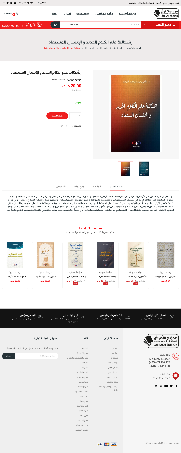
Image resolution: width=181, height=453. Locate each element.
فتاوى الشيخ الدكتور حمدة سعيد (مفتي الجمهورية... (45, 276)
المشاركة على (66, 126)
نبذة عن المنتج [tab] (117, 186)
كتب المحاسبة (82, 406)
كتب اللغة (84, 396)
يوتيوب (166, 385)
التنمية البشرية (82, 372)
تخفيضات (114, 358)
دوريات (85, 362)
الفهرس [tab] (60, 186)
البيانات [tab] (97, 186)
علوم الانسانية (82, 353)
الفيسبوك (176, 385)
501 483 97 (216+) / (26, 26)
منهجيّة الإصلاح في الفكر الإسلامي (105, 276)
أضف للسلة (57, 116)
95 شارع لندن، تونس (161, 377)
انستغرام (161, 385)
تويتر (171, 385)
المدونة (85, 367)
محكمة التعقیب (81, 430)
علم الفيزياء (83, 382)
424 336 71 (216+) (10, 26)
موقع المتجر (26, 2)
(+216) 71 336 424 (159, 362)
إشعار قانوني (113, 367)
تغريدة (61, 126)
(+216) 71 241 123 (160, 365)
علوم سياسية (82, 377)
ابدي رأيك (79, 186)
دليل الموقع (113, 372)
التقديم (115, 348)
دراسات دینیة (15, 272)
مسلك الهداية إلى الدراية (75, 276)
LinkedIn (156, 385)
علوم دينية (84, 401)
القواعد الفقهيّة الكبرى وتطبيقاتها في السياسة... (15, 276)
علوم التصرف (83, 420)
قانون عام (84, 415)
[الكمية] (77, 115)
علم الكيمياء (83, 411)
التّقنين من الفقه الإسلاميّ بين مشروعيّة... (135, 276)
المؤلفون (114, 353)
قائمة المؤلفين (112, 382)
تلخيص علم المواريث (165, 276)
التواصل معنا (113, 362)
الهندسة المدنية (81, 391)
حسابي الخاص (112, 377)
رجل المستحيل (82, 425)
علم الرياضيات (82, 387)
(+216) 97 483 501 (159, 359)
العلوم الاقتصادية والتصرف (77, 358)
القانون (85, 348)
